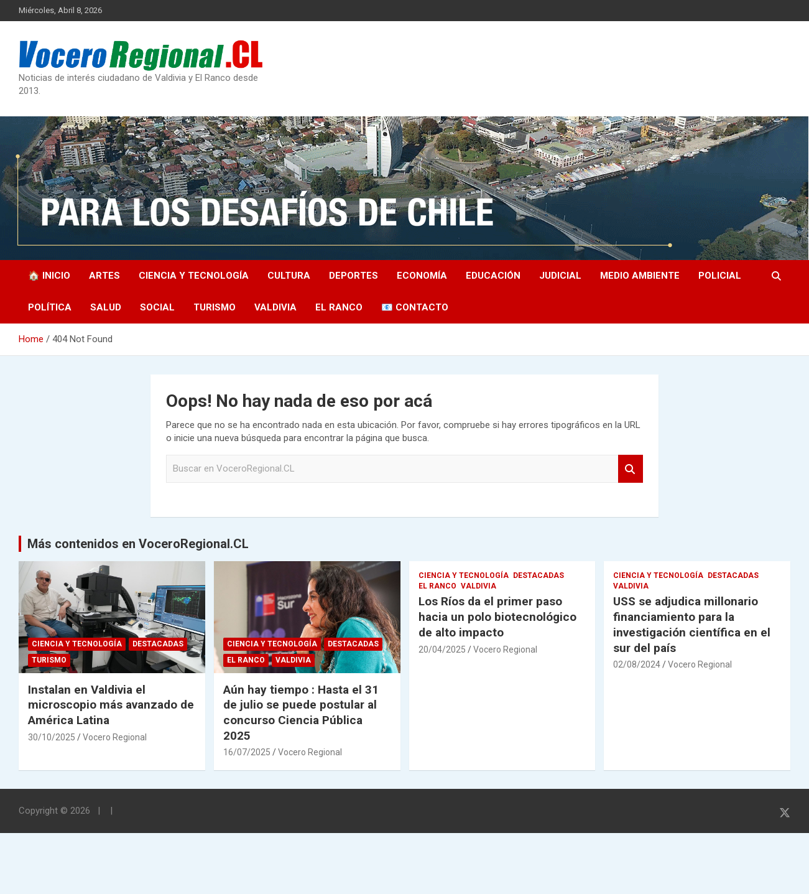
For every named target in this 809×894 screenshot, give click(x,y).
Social (157, 307)
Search (630, 469)
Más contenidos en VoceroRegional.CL (138, 543)
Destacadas (157, 644)
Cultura (288, 275)
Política (50, 307)
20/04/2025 (442, 649)
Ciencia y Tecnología (194, 275)
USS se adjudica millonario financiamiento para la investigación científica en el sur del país (691, 624)
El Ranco (339, 307)
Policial (719, 275)
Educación (493, 275)
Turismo (214, 307)
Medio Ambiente (640, 275)
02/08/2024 (636, 664)
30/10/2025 (51, 737)
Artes (104, 275)
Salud (105, 307)
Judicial (560, 275)
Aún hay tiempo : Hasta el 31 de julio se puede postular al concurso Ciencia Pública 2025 (301, 712)
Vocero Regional (115, 737)
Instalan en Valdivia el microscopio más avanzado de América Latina (111, 704)
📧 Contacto (414, 307)
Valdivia (275, 307)
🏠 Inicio (49, 275)
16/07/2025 (246, 752)
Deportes (353, 275)
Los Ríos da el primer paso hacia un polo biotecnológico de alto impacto (497, 616)
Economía (422, 275)
